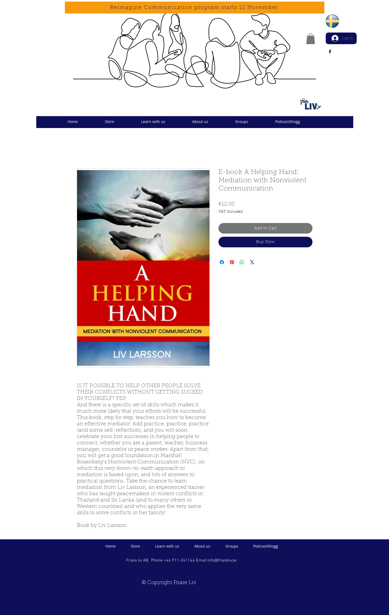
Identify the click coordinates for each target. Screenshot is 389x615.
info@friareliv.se (221, 560)
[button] (310, 38)
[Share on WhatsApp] (242, 262)
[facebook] (330, 51)
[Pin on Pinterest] (232, 262)
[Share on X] (252, 262)
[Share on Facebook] (222, 262)
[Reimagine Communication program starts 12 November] (194, 7)
